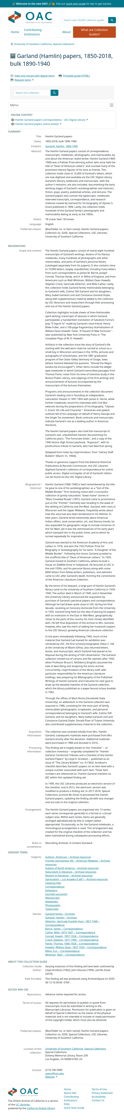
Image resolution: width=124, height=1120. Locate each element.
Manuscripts (52, 898)
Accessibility (99, 1096)
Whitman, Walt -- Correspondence (65, 954)
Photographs (52, 905)
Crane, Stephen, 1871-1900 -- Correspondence (72, 940)
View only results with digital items (35, 75)
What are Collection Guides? (94, 32)
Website (50, 1077)
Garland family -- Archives (60, 914)
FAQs (67, 1104)
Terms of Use (99, 1089)
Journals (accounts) (56, 894)
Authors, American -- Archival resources (68, 857)
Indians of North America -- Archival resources (72, 868)
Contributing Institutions (33, 32)
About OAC (70, 1093)
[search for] (85, 20)
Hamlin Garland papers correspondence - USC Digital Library (50, 120)
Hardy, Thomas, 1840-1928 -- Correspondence (71, 943)
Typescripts (52, 909)
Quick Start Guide (74, 1107)
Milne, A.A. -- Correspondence (62, 951)
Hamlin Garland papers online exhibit (37, 124)
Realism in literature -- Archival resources (69, 875)
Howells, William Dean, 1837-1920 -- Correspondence (76, 947)
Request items (23, 80)
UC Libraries (23, 1104)
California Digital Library (41, 1108)
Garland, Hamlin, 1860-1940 (61, 146)
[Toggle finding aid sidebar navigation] (62, 105)
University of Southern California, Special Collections (44, 44)
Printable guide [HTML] (76, 75)
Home (15, 32)
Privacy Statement (102, 1093)
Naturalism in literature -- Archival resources (70, 872)
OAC (30, 17)
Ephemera (51, 890)
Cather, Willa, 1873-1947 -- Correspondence (70, 932)
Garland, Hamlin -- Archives (61, 917)
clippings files (53, 883)
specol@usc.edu (54, 1073)
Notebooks (51, 901)
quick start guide (76, 3)
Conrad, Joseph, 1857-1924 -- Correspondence (71, 936)
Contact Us (98, 1100)
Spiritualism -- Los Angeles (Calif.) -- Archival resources (76, 879)
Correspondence (55, 886)
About (66, 32)
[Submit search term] (112, 20)
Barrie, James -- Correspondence (64, 928)
